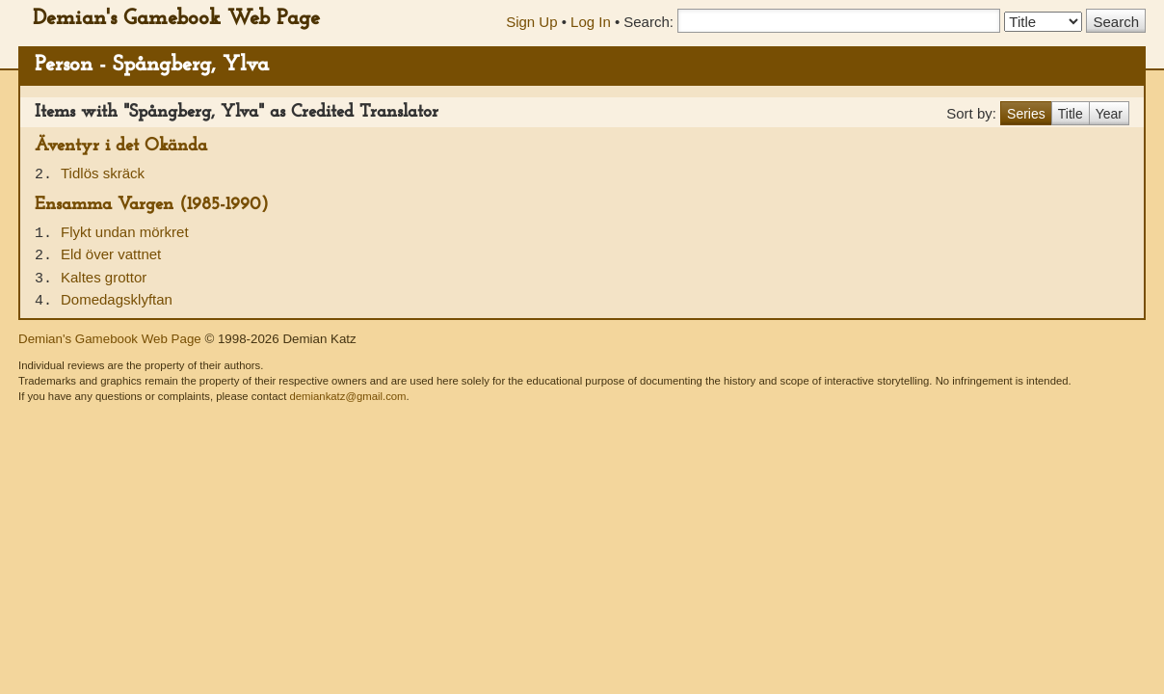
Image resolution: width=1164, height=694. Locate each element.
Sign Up (531, 21)
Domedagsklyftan (116, 299)
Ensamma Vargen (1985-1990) (152, 205)
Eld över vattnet (111, 254)
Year (1109, 113)
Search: (648, 21)
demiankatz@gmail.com (347, 396)
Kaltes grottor (103, 277)
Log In (590, 21)
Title (1070, 113)
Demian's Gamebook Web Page (176, 19)
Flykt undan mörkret (125, 232)
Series (1026, 113)
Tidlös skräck (103, 173)
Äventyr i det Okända (121, 146)
